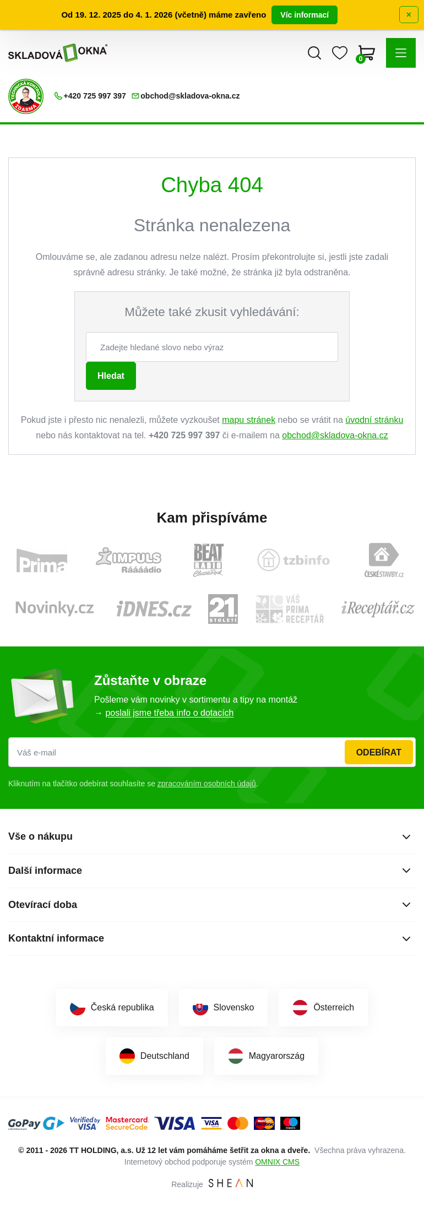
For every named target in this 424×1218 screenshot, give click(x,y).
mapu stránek (248, 420)
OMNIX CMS (277, 1161)
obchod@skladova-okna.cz (335, 435)
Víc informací (304, 14)
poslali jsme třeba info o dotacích (169, 712)
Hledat (110, 375)
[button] (401, 53)
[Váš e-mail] (212, 752)
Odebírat (378, 752)
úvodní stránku (374, 420)
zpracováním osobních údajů (206, 783)
